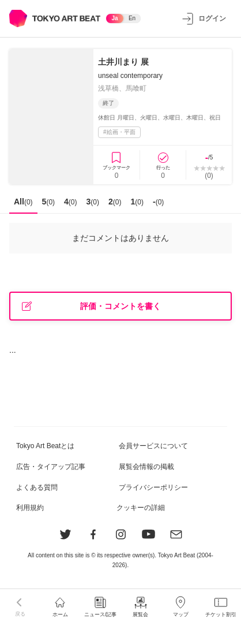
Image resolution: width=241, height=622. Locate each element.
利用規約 (30, 508)
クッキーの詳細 (140, 508)
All (23, 201)
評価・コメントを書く (91, 306)
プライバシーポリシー (153, 487)
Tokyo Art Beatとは (45, 446)
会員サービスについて (153, 446)
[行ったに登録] (163, 165)
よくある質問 (37, 487)
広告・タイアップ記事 (50, 467)
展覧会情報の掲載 (146, 467)
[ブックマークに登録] (116, 165)
